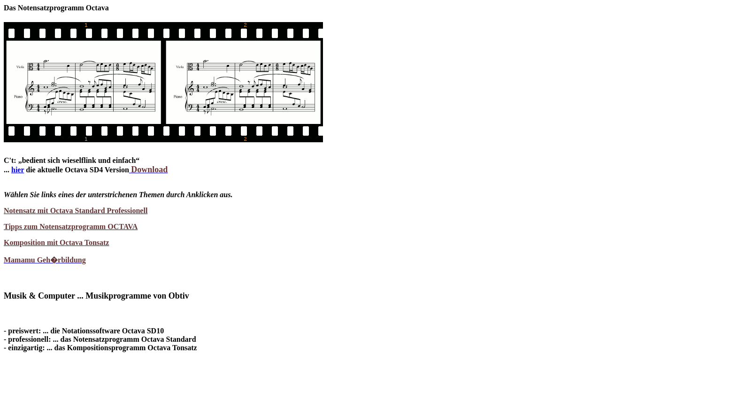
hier (17, 170)
